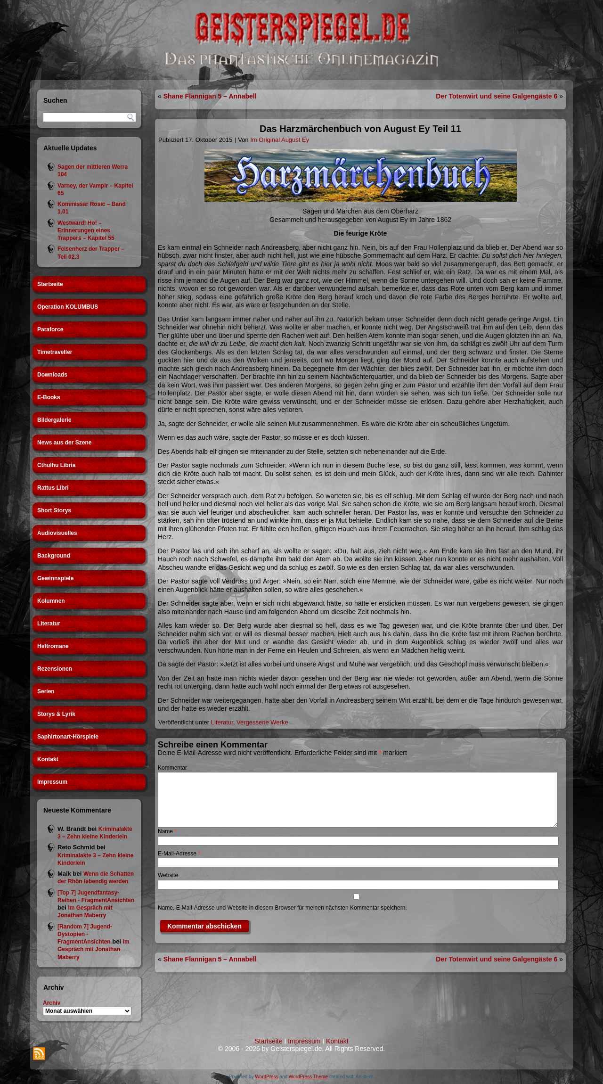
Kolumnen (51, 601)
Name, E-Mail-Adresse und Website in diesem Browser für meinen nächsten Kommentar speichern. (282, 907)
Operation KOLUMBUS (67, 307)
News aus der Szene (64, 442)
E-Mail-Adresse (179, 853)
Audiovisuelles (57, 533)
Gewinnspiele (55, 578)
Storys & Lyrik (56, 714)
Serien (46, 691)
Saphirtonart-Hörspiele (67, 736)
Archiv (51, 1003)
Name (167, 831)
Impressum (52, 782)
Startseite (50, 284)
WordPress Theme (308, 1076)
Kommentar (172, 767)
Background (53, 555)
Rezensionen (54, 668)
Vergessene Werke (262, 722)
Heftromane (53, 646)
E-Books (48, 397)
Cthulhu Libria (56, 465)
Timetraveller (55, 352)
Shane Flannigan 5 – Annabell (210, 96)
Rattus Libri (53, 488)
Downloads (52, 374)
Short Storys (54, 510)
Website (168, 875)
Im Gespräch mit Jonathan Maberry (93, 949)
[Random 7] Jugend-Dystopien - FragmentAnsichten (84, 934)
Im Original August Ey (279, 139)
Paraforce (50, 329)
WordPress (266, 1076)
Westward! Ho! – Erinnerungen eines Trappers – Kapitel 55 (85, 231)
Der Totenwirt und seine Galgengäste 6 (496, 96)
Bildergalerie (54, 420)
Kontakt (47, 759)
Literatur (48, 623)
